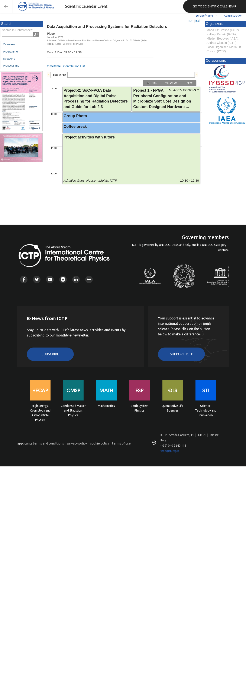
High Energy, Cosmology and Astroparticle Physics (40, 410)
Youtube (50, 279)
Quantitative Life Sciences (173, 408)
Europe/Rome (204, 15)
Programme (10, 51)
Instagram (63, 279)
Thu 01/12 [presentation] (59, 74)
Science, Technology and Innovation (205, 410)
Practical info (11, 65)
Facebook (23, 279)
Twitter (37, 279)
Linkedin (76, 279)
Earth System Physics (139, 408)
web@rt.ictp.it (170, 451)
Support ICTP (181, 354)
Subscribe (50, 354)
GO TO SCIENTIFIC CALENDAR (214, 6)
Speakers (9, 58)
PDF (190, 21)
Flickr (89, 279)
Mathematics (106, 406)
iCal (197, 21)
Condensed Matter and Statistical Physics (73, 410)
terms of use (121, 443)
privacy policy (77, 443)
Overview (9, 44)
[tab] (59, 75)
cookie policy (99, 443)
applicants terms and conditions (40, 443)
